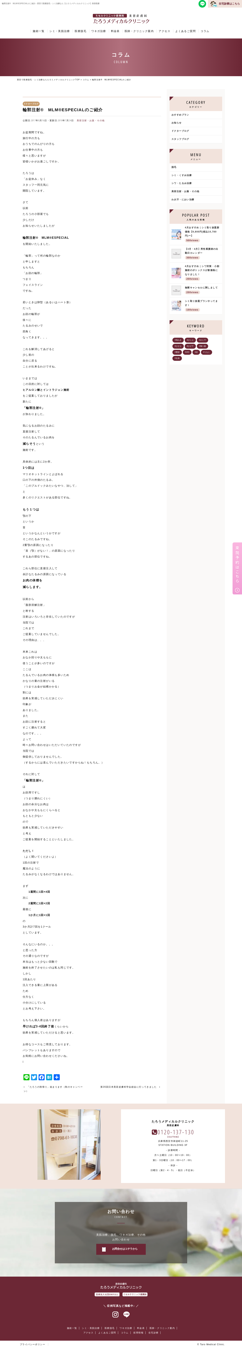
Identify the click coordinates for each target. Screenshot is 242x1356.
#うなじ (206, 352)
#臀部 (177, 352)
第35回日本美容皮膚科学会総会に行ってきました (128, 1087)
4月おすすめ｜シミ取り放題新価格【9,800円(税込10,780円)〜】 (202, 234)
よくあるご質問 (185, 31)
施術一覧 (38, 31)
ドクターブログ (180, 131)
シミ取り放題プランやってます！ (202, 306)
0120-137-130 (175, 1132)
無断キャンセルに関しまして (202, 290)
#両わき (178, 340)
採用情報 (138, 1332)
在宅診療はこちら (229, 3)
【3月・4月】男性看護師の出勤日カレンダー (202, 254)
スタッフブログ (180, 139)
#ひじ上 (190, 340)
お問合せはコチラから (125, 1248)
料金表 (115, 31)
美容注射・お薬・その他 (91, 120)
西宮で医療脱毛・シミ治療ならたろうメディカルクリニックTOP (48, 80)
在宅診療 (153, 1332)
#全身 (177, 358)
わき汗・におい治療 (182, 199)
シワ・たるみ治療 (181, 183)
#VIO (187, 352)
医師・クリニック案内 (139, 31)
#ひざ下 (190, 346)
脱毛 (174, 167)
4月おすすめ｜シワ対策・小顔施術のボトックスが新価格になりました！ (202, 273)
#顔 (196, 352)
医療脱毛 (80, 31)
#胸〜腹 (202, 346)
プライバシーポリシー (32, 1344)
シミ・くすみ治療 (181, 175)
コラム (205, 31)
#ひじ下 (202, 340)
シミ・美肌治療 (59, 31)
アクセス (164, 31)
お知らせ (176, 122)
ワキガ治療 (98, 31)
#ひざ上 (178, 346)
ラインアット (126, 1315)
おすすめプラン (180, 115)
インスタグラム (115, 1315)
